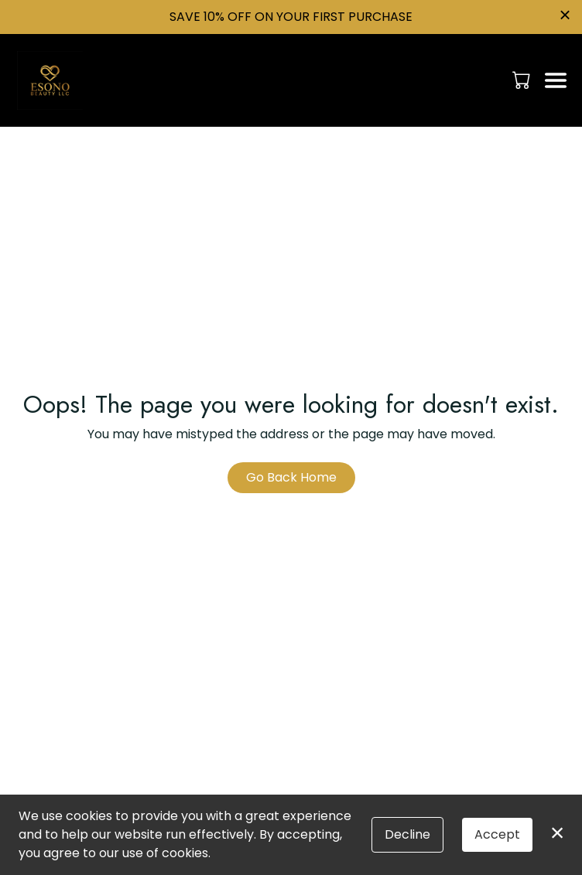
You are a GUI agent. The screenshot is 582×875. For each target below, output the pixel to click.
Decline (407, 834)
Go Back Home (291, 477)
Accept (497, 834)
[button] (522, 79)
